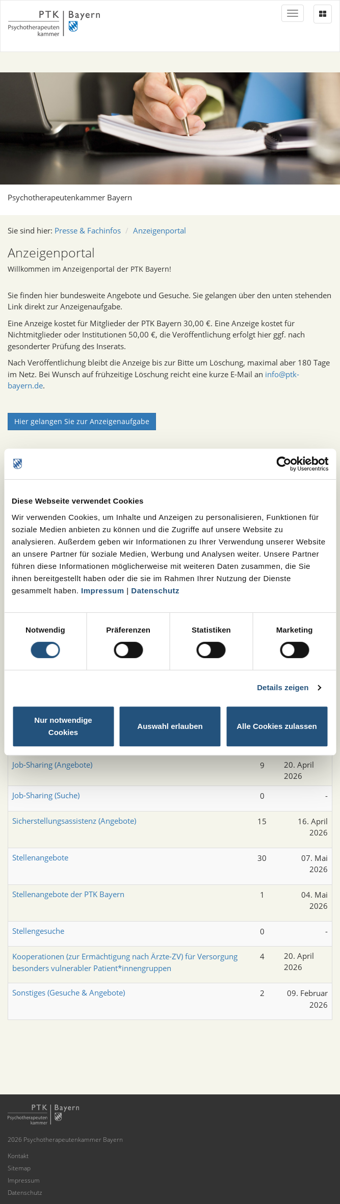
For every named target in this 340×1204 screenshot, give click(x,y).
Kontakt (18, 1155)
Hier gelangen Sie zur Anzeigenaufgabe (81, 421)
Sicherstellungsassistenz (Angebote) (74, 821)
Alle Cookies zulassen (277, 726)
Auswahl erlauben (169, 726)
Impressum (102, 590)
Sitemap (19, 1168)
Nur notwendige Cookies (63, 726)
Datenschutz (155, 590)
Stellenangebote (40, 857)
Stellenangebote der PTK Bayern (68, 894)
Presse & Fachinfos (88, 230)
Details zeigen (282, 687)
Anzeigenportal (159, 230)
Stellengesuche (38, 931)
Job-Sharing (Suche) (46, 795)
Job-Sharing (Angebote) (52, 765)
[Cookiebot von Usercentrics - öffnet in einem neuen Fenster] (283, 464)
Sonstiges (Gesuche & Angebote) (68, 992)
